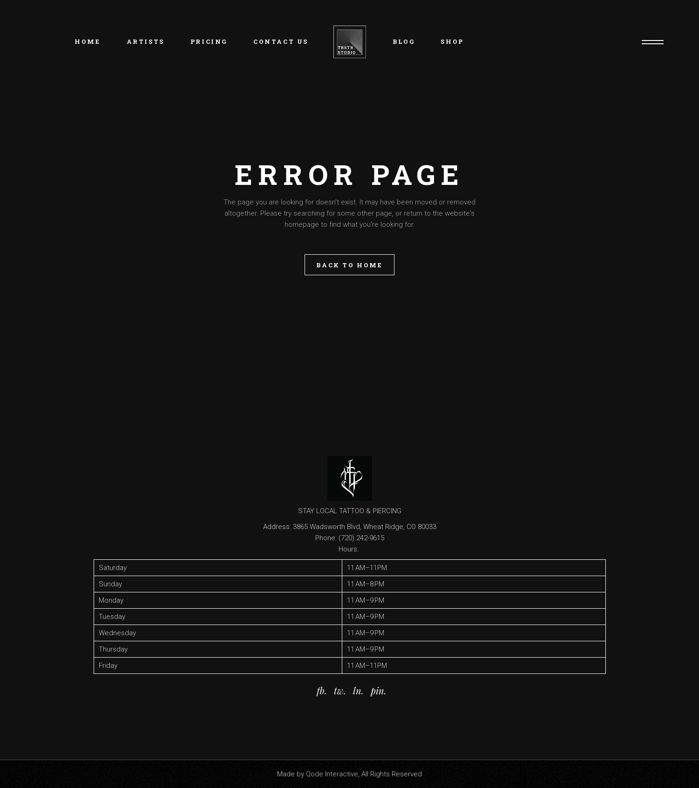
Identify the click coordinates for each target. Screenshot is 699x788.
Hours (348, 549)
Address (276, 527)
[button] (350, 616)
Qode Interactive (332, 774)
